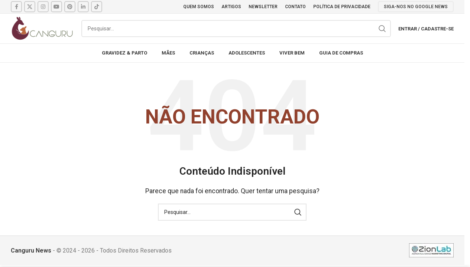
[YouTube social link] (56, 6)
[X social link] (29, 6)
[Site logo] (42, 28)
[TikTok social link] (96, 6)
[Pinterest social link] (69, 6)
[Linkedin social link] (83, 6)
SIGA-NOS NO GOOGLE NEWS (416, 6)
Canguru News (31, 250)
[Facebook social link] (16, 6)
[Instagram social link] (43, 6)
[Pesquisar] (236, 28)
